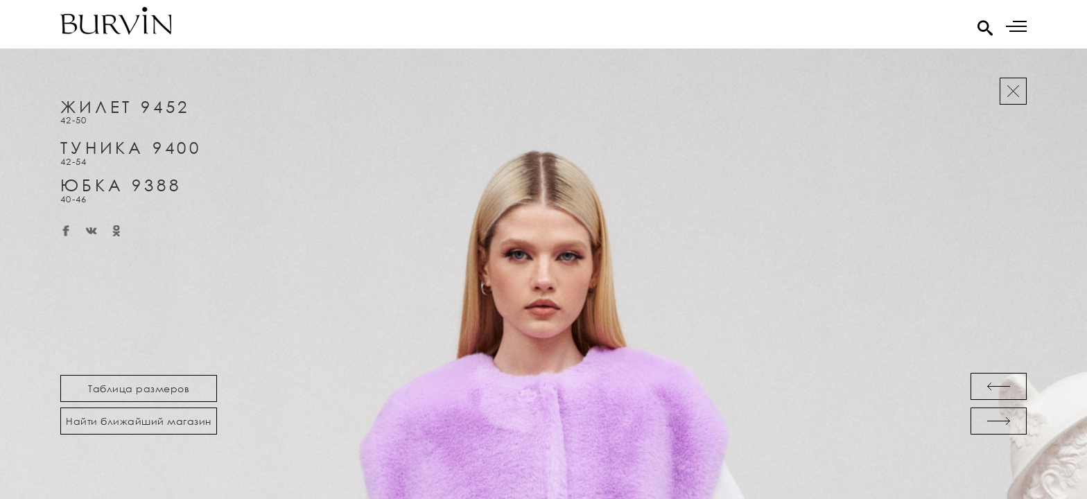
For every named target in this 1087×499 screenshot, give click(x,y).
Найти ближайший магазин (138, 421)
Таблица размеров (138, 388)
